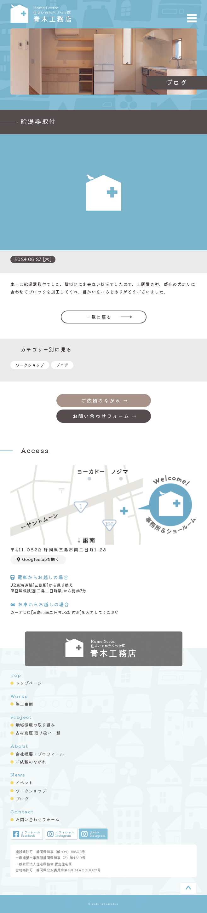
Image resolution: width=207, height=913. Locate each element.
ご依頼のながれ (30, 762)
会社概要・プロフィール (39, 754)
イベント (24, 782)
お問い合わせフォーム (37, 819)
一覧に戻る (99, 317)
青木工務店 (73, 13)
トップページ (28, 683)
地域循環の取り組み (35, 725)
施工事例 (24, 704)
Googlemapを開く (38, 559)
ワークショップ (29, 365)
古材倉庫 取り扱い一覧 (37, 733)
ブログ (62, 365)
